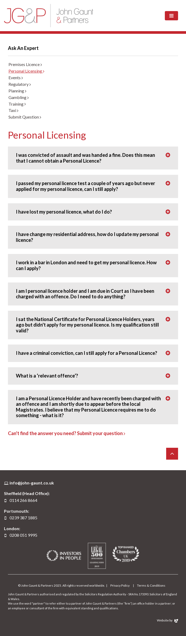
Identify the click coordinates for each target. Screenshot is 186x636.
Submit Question (24, 116)
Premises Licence (25, 64)
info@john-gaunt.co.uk (32, 482)
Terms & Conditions (151, 585)
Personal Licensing (26, 70)
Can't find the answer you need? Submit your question (66, 433)
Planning (17, 90)
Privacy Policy (120, 585)
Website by (167, 620)
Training (17, 103)
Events (15, 77)
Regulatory (19, 84)
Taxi (13, 110)
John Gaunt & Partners (48, 15)
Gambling (18, 97)
